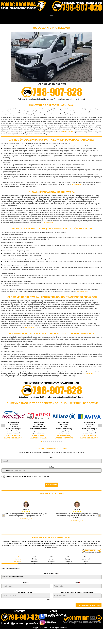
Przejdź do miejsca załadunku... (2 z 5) (88, 604)
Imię (51, 458)
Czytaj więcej (26, 518)
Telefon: (51, 467)
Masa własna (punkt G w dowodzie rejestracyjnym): (77, 591)
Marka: (25, 582)
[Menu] (51, 15)
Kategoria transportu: (51, 572)
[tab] (17, 559)
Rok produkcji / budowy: (26, 591)
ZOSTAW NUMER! (51, 484)
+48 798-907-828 (67, 132)
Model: (77, 582)
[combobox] (5, 470)
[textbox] (50, 576)
